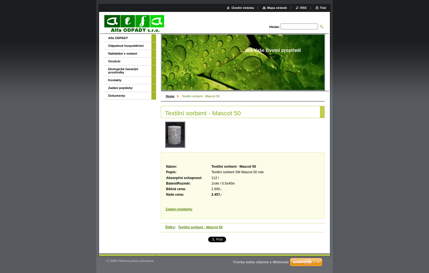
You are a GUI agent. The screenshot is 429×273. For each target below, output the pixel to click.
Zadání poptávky (179, 209)
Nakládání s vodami (122, 53)
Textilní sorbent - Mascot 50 (200, 227)
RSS (303, 7)
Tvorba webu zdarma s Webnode (261, 262)
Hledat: (274, 27)
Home (170, 96)
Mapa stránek (277, 7)
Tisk (323, 7)
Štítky (170, 227)
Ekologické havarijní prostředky (123, 70)
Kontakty (115, 80)
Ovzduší (114, 61)
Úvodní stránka (242, 7)
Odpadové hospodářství (126, 45)
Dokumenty (116, 95)
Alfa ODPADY (118, 38)
